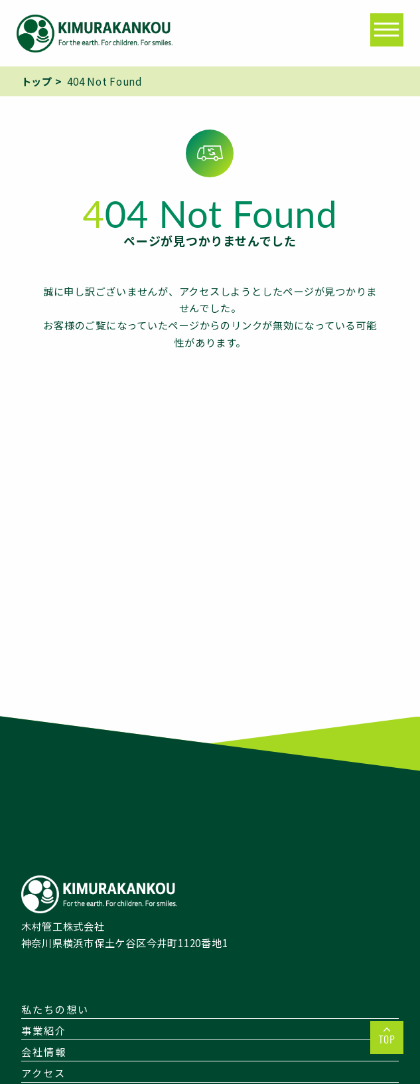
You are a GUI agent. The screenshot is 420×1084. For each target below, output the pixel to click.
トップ (36, 81)
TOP (386, 1039)
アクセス (43, 1072)
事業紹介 (43, 1030)
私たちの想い (55, 1009)
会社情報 (43, 1051)
